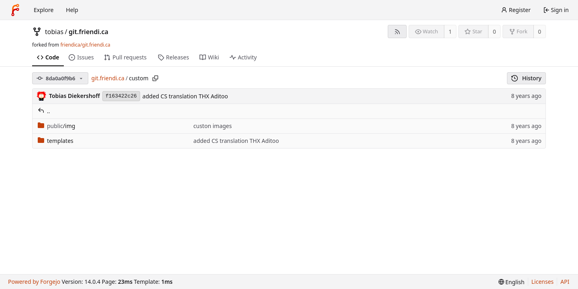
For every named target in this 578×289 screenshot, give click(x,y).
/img (56, 126)
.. (44, 111)
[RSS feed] (397, 31)
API (564, 281)
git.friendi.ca (88, 32)
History (526, 78)
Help (72, 10)
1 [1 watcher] (450, 31)
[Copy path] (155, 78)
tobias (54, 32)
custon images (212, 126)
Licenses (542, 281)
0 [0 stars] (494, 31)
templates (55, 140)
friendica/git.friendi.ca (85, 44)
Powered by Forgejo (34, 281)
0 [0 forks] (539, 31)
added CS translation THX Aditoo (185, 96)
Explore (43, 10)
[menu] (512, 282)
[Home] (15, 10)
